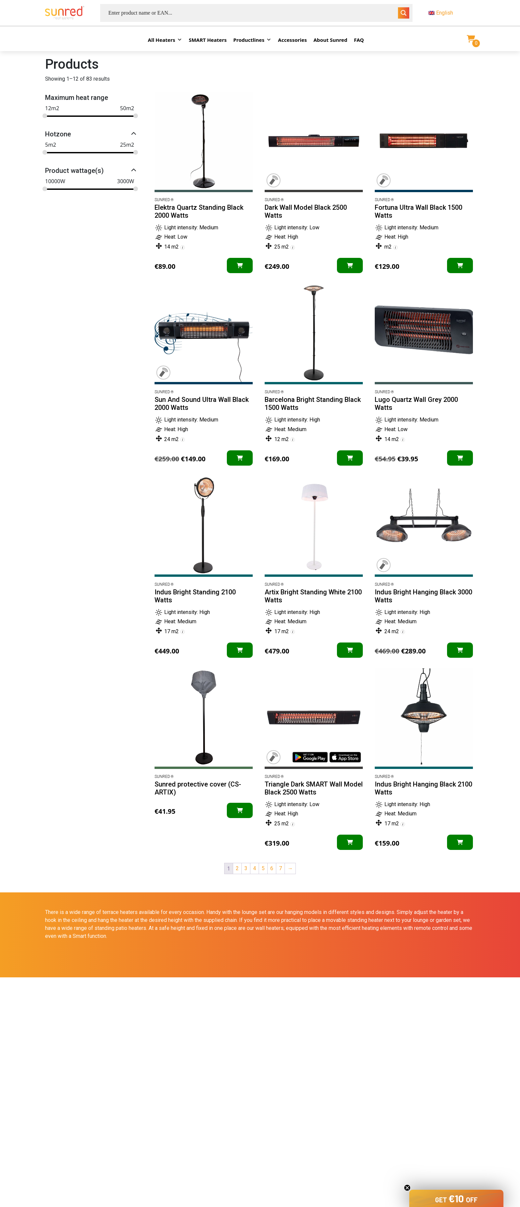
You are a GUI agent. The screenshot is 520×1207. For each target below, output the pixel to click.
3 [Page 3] (245, 868)
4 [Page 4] (254, 868)
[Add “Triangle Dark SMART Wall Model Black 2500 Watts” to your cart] (350, 842)
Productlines (252, 40)
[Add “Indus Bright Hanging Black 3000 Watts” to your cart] (460, 650)
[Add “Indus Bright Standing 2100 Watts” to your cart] (240, 650)
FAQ (359, 40)
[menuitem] (451, 13)
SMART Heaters (208, 40)
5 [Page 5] (263, 868)
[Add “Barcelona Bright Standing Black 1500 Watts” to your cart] (350, 458)
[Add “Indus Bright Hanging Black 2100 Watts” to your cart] (460, 842)
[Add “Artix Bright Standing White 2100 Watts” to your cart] (350, 650)
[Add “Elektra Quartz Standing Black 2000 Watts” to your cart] (240, 265)
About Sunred (330, 40)
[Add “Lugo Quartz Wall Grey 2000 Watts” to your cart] (460, 458)
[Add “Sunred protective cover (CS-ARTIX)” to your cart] (240, 810)
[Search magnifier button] (403, 13)
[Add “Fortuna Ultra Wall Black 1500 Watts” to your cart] (460, 265)
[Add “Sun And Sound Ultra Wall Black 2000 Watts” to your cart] (240, 458)
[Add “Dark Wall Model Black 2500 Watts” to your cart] (350, 265)
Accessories (292, 40)
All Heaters (165, 40)
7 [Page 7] (280, 868)
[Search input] (252, 13)
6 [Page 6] (271, 868)
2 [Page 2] (237, 868)
